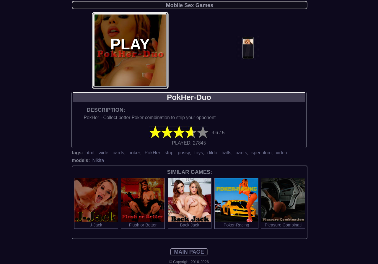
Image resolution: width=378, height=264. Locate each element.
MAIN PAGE (189, 252)
